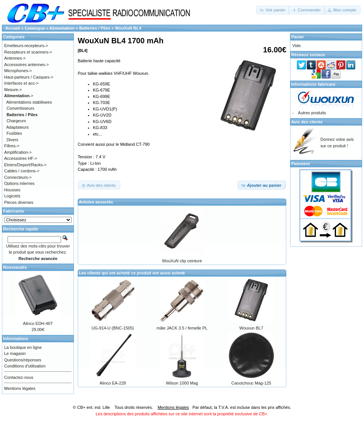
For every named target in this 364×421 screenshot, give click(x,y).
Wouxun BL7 (251, 328)
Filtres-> (11, 145)
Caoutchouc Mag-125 (251, 383)
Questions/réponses (22, 360)
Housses (12, 190)
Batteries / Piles (94, 28)
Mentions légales (20, 388)
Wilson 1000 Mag (182, 383)
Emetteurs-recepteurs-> (26, 45)
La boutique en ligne (23, 347)
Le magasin (15, 353)
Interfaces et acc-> (21, 83)
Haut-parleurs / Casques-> (28, 77)
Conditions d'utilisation (25, 366)
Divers (12, 139)
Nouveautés (15, 267)
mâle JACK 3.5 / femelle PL (182, 328)
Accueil (12, 28)
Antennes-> (15, 58)
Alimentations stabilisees (29, 102)
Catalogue (35, 28)
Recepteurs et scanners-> (28, 52)
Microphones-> (18, 70)
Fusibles (14, 133)
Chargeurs (16, 120)
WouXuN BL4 (128, 28)
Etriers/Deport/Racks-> (25, 164)
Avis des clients (307, 122)
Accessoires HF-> (20, 158)
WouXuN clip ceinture (182, 261)
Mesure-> (13, 89)
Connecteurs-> (17, 177)
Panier (297, 37)
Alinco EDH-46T (38, 323)
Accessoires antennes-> (26, 64)
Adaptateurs (17, 127)
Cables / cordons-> (21, 171)
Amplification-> (17, 152)
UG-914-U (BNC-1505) (112, 328)
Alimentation (62, 28)
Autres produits (312, 112)
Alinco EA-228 (112, 383)
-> (18, 95)
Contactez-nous (18, 377)
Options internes (19, 183)
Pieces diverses (18, 202)
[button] (273, 10)
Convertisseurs (20, 108)
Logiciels (12, 196)
